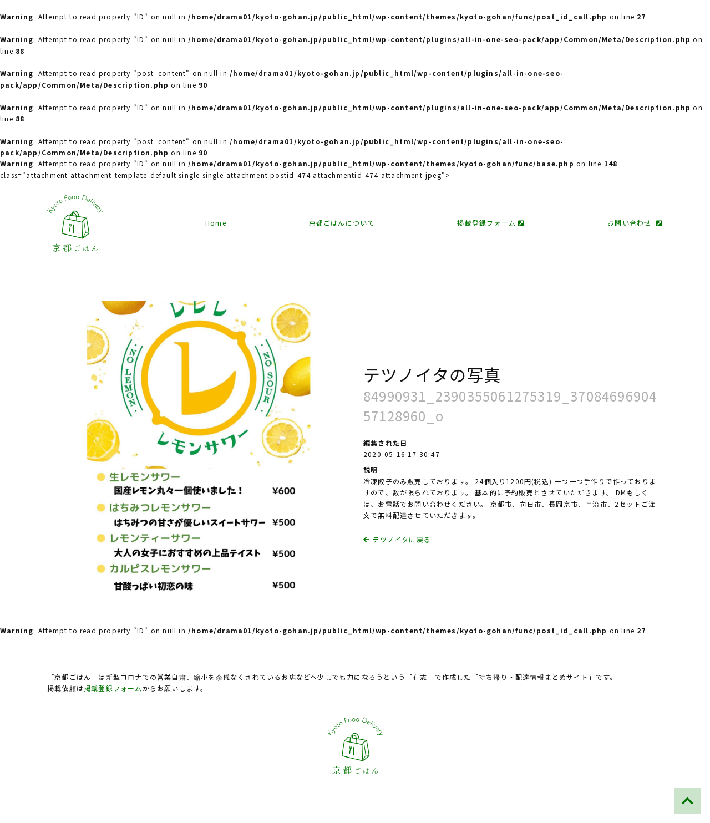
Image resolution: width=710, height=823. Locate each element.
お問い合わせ (635, 222)
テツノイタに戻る (397, 539)
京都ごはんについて (342, 222)
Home (215, 222)
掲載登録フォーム (491, 222)
